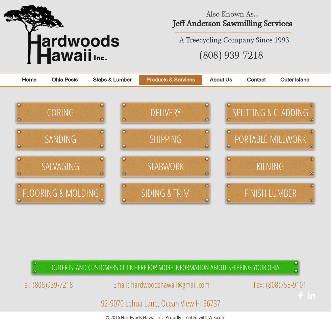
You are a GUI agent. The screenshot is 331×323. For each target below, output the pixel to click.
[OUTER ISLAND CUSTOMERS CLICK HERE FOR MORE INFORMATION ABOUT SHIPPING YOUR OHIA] (165, 267)
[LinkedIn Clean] (311, 295)
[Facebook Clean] (300, 295)
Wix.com (217, 317)
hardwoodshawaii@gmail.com (170, 284)
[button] (60, 112)
